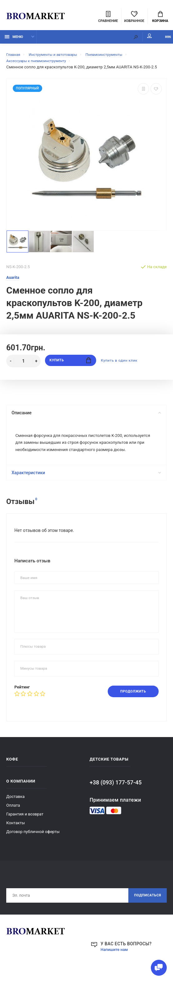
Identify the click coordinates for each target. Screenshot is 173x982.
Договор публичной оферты (33, 846)
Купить (70, 364)
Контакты (15, 837)
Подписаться (146, 910)
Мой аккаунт (134, 39)
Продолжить (130, 705)
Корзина (160, 18)
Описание (86, 416)
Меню (14, 40)
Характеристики (86, 486)
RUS (161, 40)
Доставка (15, 811)
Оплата (13, 819)
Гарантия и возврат (24, 828)
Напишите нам (116, 965)
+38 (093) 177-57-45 (115, 797)
